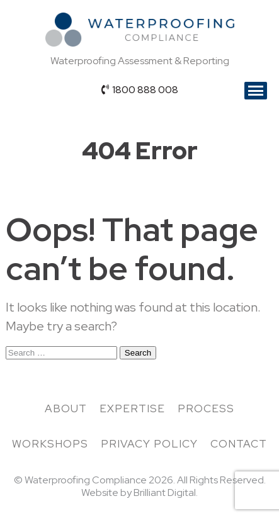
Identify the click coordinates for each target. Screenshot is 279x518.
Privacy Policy (149, 444)
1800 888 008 (139, 89)
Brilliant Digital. (166, 492)
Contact (238, 444)
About (66, 408)
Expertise (132, 408)
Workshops (50, 444)
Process (206, 408)
